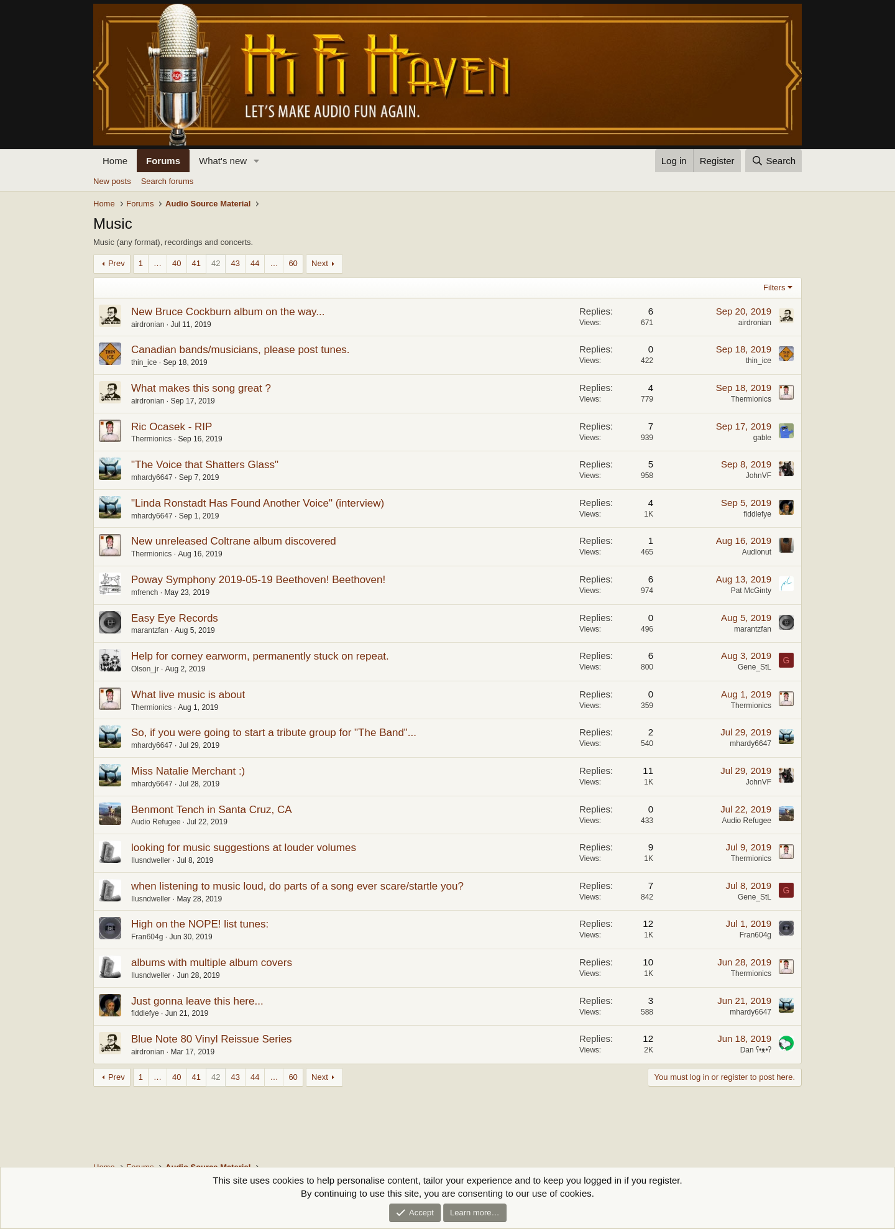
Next (319, 263)
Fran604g (147, 936)
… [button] (158, 263)
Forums (163, 160)
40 (176, 263)
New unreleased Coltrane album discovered (233, 541)
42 (215, 263)
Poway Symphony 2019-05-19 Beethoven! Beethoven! (258, 580)
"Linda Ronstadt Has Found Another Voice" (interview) (257, 503)
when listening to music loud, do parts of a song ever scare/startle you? (297, 886)
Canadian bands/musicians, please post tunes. (240, 350)
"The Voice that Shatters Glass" (204, 465)
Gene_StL (754, 667)
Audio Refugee (155, 821)
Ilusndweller (150, 860)
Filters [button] (774, 287)
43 (235, 263)
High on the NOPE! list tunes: (199, 924)
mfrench (144, 592)
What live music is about (188, 695)
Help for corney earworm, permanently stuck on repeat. (260, 656)
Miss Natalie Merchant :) (188, 771)
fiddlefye (757, 514)
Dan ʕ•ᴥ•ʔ (755, 1050)
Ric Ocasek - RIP (171, 427)
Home (115, 160)
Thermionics (751, 399)
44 (254, 263)
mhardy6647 (152, 477)
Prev (116, 263)
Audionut (756, 552)
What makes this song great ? (201, 388)
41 (196, 263)
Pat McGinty (751, 590)
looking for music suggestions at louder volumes (243, 848)
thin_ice (144, 362)
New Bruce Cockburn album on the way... (228, 312)
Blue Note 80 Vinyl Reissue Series (211, 1039)
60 (292, 263)
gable (762, 437)
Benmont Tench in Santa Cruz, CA (211, 810)
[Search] (773, 160)
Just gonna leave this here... (197, 1001)
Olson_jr (145, 669)
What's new (223, 160)
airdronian (147, 324)
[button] (256, 160)
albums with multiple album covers (211, 963)
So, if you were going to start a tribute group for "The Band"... (273, 733)
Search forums (167, 181)
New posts (112, 181)
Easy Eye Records (174, 618)
